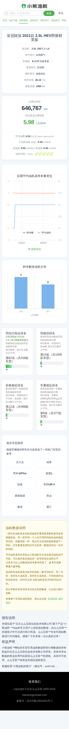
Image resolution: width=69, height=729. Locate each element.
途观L (49, 473)
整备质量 (30, 86)
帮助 (64, 20)
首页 (5, 20)
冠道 (19, 484)
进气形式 (30, 55)
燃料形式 (30, 73)
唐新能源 (20, 495)
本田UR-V (49, 484)
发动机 (25, 48)
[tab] (17, 351)
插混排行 (55, 20)
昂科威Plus (19, 473)
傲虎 (19, 506)
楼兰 (49, 506)
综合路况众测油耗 (34, 115)
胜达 (49, 495)
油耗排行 (34, 20)
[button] (7, 369)
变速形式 (31, 67)
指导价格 (29, 80)
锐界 (49, 462)
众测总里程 (34, 101)
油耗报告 (23, 20)
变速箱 (26, 61)
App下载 (13, 20)
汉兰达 (20, 462)
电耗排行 (44, 20)
